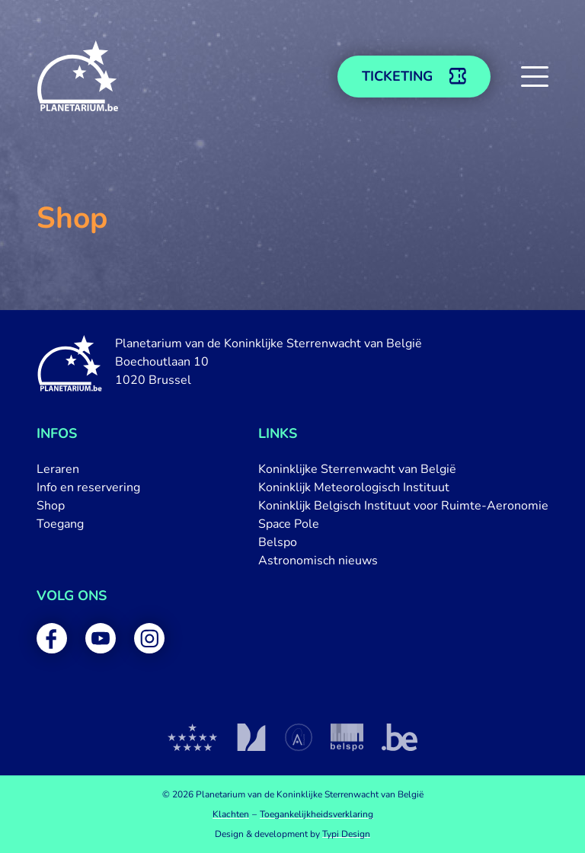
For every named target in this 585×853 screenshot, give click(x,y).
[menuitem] (88, 469)
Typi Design (346, 834)
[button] (534, 76)
